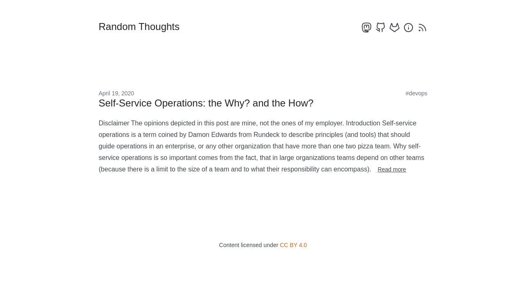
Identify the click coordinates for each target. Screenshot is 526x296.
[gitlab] (394, 27)
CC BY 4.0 (293, 245)
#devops (416, 93)
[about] (408, 27)
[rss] (422, 27)
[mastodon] (366, 27)
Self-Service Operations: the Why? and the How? (206, 103)
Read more (392, 169)
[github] (380, 27)
